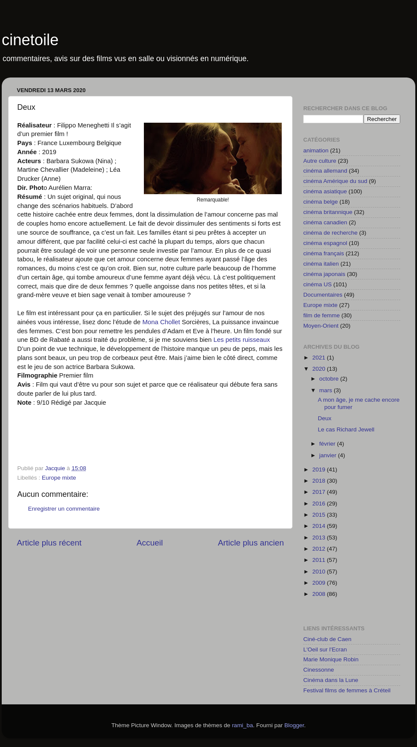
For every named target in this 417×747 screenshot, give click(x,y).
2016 (319, 503)
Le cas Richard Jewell (346, 429)
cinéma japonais (324, 274)
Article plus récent (49, 542)
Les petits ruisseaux (241, 339)
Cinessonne (318, 669)
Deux (325, 418)
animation (316, 150)
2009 (319, 583)
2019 (319, 469)
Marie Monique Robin (330, 659)
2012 (319, 549)
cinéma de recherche (330, 232)
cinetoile (30, 40)
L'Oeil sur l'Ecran (325, 649)
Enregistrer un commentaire (64, 508)
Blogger (294, 725)
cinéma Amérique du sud (335, 181)
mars (326, 390)
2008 (319, 594)
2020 (319, 369)
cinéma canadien (325, 222)
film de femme (321, 315)
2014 (319, 526)
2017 (319, 492)
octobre (329, 378)
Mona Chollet (162, 322)
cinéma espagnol (325, 243)
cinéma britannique (327, 212)
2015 (319, 514)
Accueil (150, 542)
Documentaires (322, 294)
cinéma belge (320, 201)
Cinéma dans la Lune (330, 680)
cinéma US (317, 284)
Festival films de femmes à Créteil (347, 690)
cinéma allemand (325, 170)
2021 (319, 357)
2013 (319, 537)
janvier (328, 455)
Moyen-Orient (321, 325)
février (328, 443)
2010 (319, 571)
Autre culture (319, 161)
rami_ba (242, 725)
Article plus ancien (251, 542)
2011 (319, 560)
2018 (319, 480)
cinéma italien (321, 263)
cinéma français (323, 253)
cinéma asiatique (325, 191)
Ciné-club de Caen (327, 639)
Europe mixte (59, 477)
